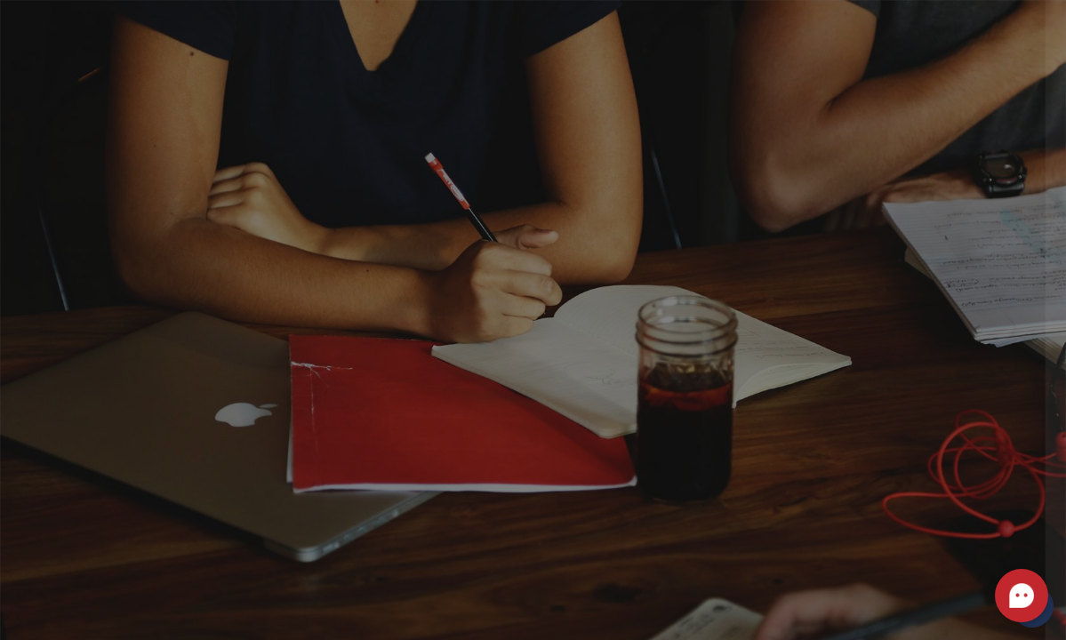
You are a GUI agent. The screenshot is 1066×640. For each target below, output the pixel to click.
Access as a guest (878, 600)
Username (751, 155)
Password (750, 244)
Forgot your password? (975, 331)
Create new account (878, 515)
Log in (879, 380)
